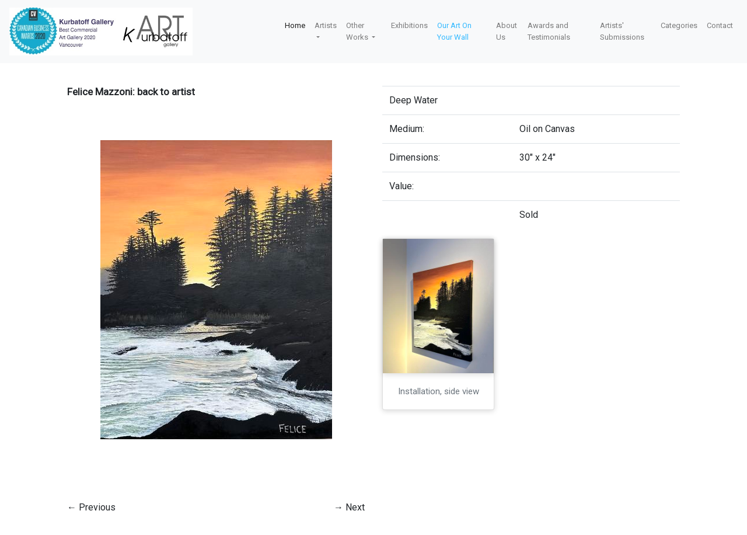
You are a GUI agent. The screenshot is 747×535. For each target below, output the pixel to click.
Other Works (358, 31)
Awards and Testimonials (549, 31)
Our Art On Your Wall (454, 31)
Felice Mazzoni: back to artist (131, 92)
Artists (326, 25)
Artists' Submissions (622, 31)
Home (295, 25)
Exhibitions (409, 25)
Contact (720, 25)
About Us (506, 31)
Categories (679, 25)
